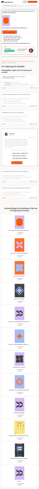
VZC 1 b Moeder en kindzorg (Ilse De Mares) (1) (14, 28)
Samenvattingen (12, 61)
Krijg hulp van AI (34, 87)
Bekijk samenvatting (9, 32)
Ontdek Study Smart (32, 1)
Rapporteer (4, 87)
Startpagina (4, 61)
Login (25, 1)
